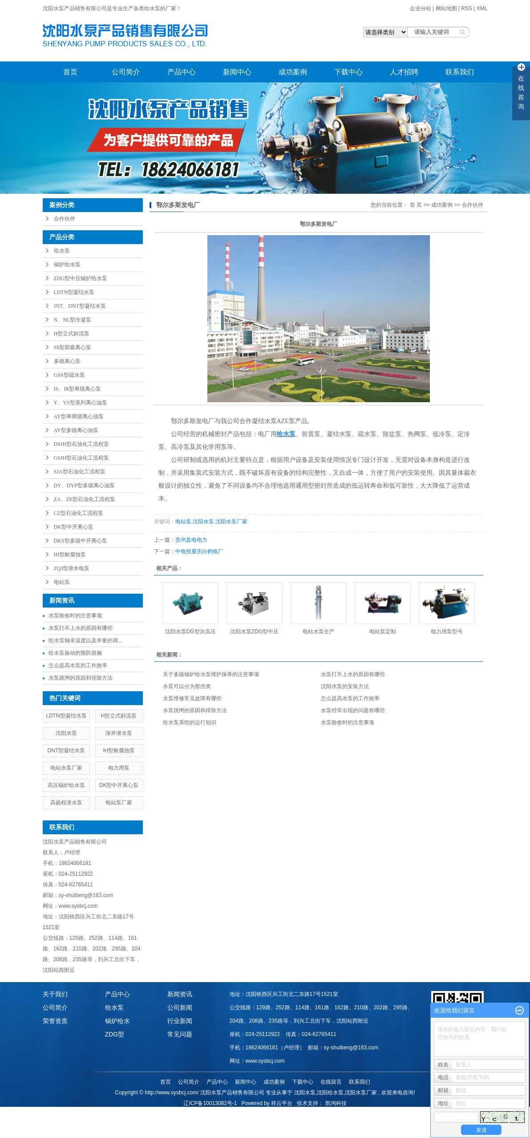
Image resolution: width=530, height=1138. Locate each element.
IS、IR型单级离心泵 (77, 389)
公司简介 (126, 72)
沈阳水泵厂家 (231, 521)
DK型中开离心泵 (73, 527)
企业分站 (420, 8)
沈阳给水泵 (330, 1092)
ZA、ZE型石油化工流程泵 (85, 499)
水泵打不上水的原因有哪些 (81, 628)
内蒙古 (340, 1112)
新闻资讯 (179, 994)
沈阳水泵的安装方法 (345, 686)
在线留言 (331, 1082)
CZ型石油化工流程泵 (78, 513)
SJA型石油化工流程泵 (79, 472)
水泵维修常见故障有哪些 (192, 698)
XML (482, 8)
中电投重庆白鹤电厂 (199, 551)
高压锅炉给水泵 (66, 785)
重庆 (354, 1112)
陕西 (312, 1112)
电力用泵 (118, 768)
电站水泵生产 (319, 631)
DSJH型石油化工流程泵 (81, 444)
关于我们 (55, 994)
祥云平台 (281, 1103)
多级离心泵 (67, 361)
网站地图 (447, 8)
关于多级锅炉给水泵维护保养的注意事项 (211, 674)
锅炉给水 (117, 1020)
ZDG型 (115, 1034)
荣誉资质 (55, 1020)
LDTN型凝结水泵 (74, 292)
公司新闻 (179, 1007)
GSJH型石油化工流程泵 (81, 458)
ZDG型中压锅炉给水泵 (81, 278)
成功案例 (293, 72)
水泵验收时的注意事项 (75, 615)
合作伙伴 (64, 219)
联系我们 (459, 72)
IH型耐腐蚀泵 (70, 554)
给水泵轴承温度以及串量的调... (85, 640)
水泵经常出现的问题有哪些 (353, 710)
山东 (264, 1112)
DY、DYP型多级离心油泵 (84, 485)
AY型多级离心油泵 (76, 430)
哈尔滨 (249, 1112)
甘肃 (324, 1112)
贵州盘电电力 (191, 540)
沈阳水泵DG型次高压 (190, 631)
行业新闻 (179, 1020)
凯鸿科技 (336, 1103)
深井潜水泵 (118, 733)
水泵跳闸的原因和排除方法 (81, 678)
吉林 (234, 1112)
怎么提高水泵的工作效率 (78, 665)
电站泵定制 (382, 631)
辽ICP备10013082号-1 (210, 1103)
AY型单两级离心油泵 (79, 416)
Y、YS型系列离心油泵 (80, 403)
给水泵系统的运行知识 (189, 722)
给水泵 (62, 251)
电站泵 (62, 582)
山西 (300, 1112)
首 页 (416, 205)
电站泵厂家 (118, 802)
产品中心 (181, 72)
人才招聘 (404, 72)
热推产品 (181, 1112)
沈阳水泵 (66, 733)
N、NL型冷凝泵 (73, 320)
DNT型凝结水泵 (66, 750)
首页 (70, 72)
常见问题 (179, 1034)
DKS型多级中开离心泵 (80, 541)
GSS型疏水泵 (69, 375)
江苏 (276, 1112)
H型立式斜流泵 (72, 333)
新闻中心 (237, 72)
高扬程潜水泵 (66, 802)
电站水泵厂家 (66, 768)
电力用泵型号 (447, 631)
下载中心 (348, 72)
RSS (466, 8)
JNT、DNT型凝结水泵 (80, 306)
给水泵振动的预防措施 (75, 653)
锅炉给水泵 (67, 264)
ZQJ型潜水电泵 (72, 568)
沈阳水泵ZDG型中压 (254, 631)
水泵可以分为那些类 (187, 686)
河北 (288, 1112)
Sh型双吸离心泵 (73, 347)
